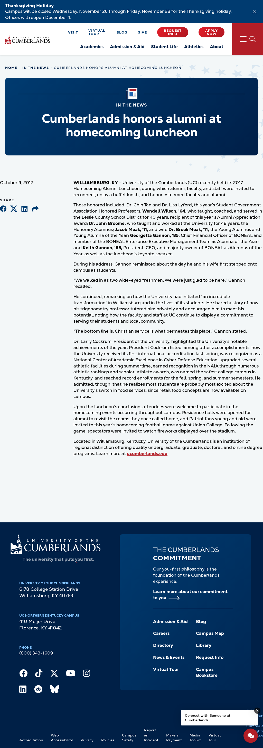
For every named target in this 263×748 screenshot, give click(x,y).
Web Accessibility (62, 738)
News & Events (168, 657)
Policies (107, 740)
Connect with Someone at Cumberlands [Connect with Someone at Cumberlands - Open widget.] (207, 717)
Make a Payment (174, 738)
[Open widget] (250, 736)
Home (11, 68)
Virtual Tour (96, 32)
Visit (73, 32)
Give (142, 32)
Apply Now (211, 32)
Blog (122, 32)
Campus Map (210, 633)
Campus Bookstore (207, 672)
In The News (35, 68)
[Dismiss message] (257, 711)
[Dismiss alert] (254, 12)
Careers (161, 633)
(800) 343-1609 (36, 653)
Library (203, 645)
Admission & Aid (170, 621)
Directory (163, 645)
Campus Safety (129, 738)
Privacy (87, 740)
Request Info (173, 32)
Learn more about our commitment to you (190, 594)
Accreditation (31, 740)
